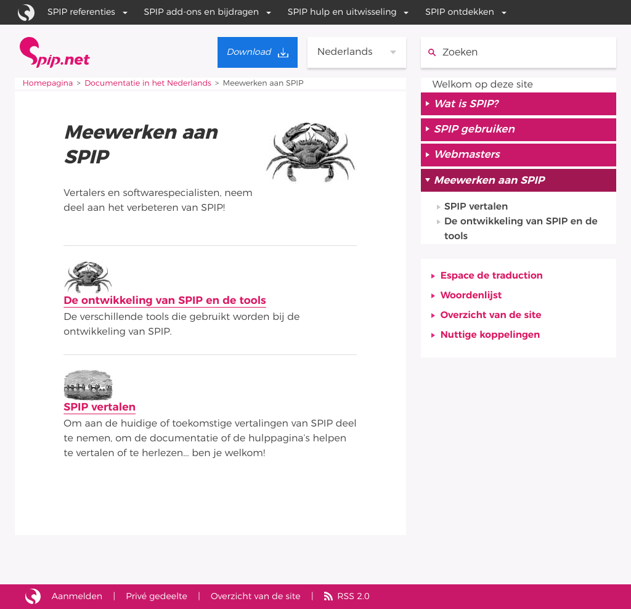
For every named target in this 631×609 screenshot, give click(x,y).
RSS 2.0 (353, 596)
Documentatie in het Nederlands (147, 84)
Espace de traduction (492, 276)
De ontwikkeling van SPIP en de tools (164, 300)
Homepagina (48, 84)
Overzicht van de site (491, 316)
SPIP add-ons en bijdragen (201, 12)
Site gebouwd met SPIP (33, 597)
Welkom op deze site (483, 85)
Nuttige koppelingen (490, 335)
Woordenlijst (471, 296)
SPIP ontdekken (459, 12)
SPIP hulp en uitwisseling (342, 12)
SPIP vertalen (99, 407)
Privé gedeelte (156, 596)
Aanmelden (77, 596)
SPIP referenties (81, 12)
